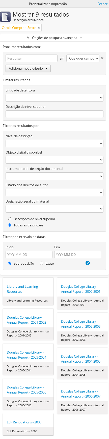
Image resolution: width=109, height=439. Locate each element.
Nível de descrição (19, 136)
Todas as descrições (25, 225)
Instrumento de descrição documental (34, 168)
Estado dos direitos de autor (27, 185)
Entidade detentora (20, 90)
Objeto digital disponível (24, 152)
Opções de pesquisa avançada (54, 37)
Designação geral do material (27, 201)
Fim (57, 247)
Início (10, 247)
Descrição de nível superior (26, 106)
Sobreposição (21, 263)
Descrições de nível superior (31, 219)
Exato (47, 263)
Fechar (102, 4)
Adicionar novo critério (28, 68)
